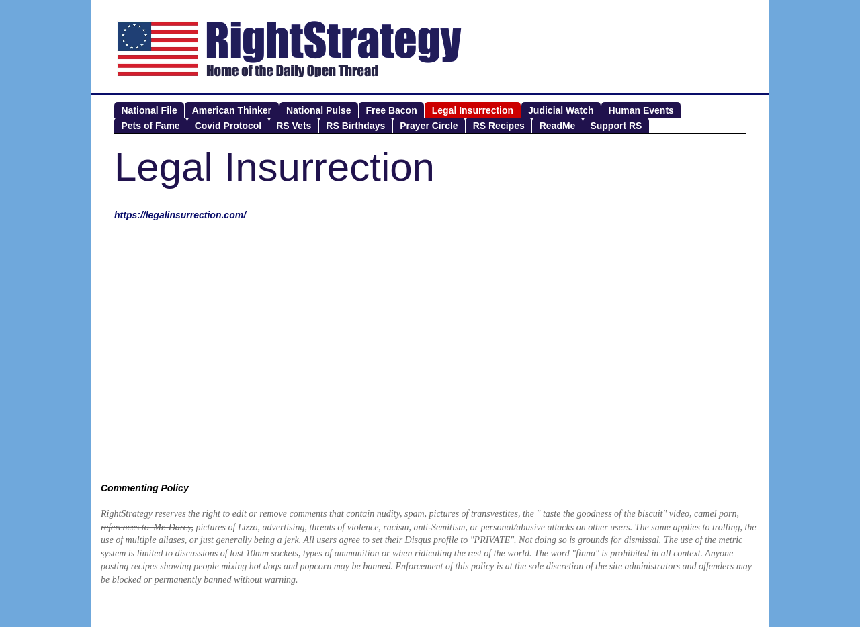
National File (149, 110)
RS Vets (293, 125)
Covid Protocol (228, 125)
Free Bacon (391, 110)
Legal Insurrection (472, 110)
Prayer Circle (429, 125)
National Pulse (318, 110)
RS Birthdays (355, 125)
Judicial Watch (561, 110)
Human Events (641, 110)
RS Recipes (499, 125)
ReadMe (558, 125)
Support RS (616, 125)
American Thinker (231, 110)
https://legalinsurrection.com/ (180, 215)
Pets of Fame (151, 125)
